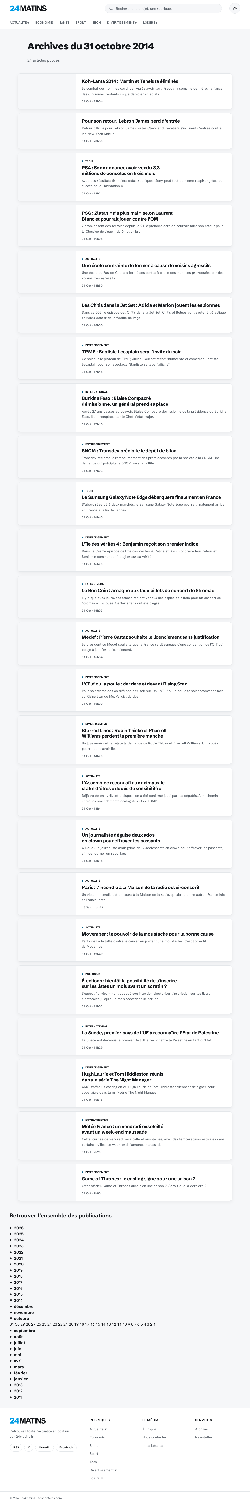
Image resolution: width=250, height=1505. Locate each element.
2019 (18, 1270)
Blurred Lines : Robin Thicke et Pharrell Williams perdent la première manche (124, 733)
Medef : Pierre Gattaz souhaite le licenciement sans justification (150, 637)
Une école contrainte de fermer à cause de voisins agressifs (146, 265)
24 (50, 1324)
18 (82, 1324)
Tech (97, 22)
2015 (18, 1294)
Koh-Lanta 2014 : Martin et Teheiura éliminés (130, 81)
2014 (18, 1300)
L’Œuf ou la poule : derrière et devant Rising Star (134, 684)
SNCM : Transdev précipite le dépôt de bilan (129, 450)
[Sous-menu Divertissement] (136, 23)
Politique (92, 974)
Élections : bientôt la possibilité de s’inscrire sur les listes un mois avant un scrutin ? (129, 983)
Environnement (97, 444)
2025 (19, 1233)
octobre (21, 1318)
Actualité (18, 22)
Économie (44, 22)
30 (18, 1324)
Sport (81, 22)
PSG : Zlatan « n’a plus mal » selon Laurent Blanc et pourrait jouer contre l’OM (127, 216)
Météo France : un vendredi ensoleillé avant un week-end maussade (122, 1129)
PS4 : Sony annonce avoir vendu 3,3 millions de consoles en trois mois (120, 170)
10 (125, 1324)
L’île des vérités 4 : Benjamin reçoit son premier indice (140, 544)
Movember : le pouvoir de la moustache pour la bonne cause (147, 934)
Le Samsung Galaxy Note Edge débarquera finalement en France (151, 497)
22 (60, 1324)
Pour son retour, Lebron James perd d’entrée (131, 121)
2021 (18, 1258)
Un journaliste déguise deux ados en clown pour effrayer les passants (121, 837)
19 (77, 1324)
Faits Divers (94, 584)
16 (93, 1324)
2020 (19, 1264)
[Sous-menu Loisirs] (156, 23)
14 (103, 1324)
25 (44, 1324)
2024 (19, 1239)
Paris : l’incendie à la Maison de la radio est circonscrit (140, 887)
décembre (24, 1306)
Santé (64, 22)
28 (28, 1324)
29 (23, 1324)
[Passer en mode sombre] (234, 8)
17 (87, 1324)
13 (109, 1324)
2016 (18, 1288)
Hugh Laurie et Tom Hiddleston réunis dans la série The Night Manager (122, 1076)
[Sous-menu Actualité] (28, 23)
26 (39, 1324)
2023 (19, 1246)
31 (12, 1324)
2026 (19, 1227)
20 (71, 1324)
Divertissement (121, 22)
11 (120, 1324)
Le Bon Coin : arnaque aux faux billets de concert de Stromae (148, 590)
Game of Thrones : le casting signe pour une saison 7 (138, 1179)
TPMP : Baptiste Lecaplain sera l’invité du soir (131, 352)
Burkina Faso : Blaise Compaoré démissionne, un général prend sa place (125, 401)
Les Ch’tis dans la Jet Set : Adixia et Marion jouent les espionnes (151, 305)
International (96, 392)
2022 (19, 1252)
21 (66, 1324)
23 (55, 1324)
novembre (24, 1312)
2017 (18, 1282)
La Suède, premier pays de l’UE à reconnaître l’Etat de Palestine (150, 1033)
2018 (18, 1276)
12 (114, 1324)
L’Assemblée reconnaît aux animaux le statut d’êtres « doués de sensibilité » (123, 785)
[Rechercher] (166, 8)
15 (98, 1324)
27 (34, 1324)
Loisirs (149, 22)
